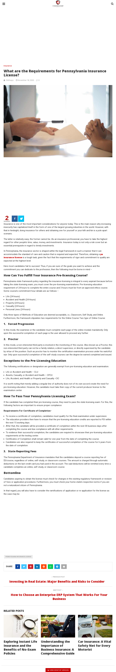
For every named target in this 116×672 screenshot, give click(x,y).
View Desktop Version (58, 662)
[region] (58, 36)
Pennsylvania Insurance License (19, 552)
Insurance (8, 66)
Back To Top (106, 669)
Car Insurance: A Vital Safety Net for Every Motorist (93, 637)
